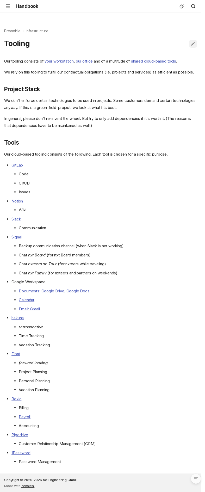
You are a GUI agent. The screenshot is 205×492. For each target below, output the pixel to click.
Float (15, 353)
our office (84, 61)
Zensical (28, 486)
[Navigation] (8, 6)
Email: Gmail (29, 308)
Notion (17, 201)
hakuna (17, 317)
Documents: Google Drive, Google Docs (54, 290)
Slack (16, 219)
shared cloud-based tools (153, 61)
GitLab (17, 165)
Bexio (16, 398)
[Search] (193, 6)
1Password (20, 452)
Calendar (26, 299)
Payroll (24, 416)
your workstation (59, 61)
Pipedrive (19, 434)
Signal (16, 237)
